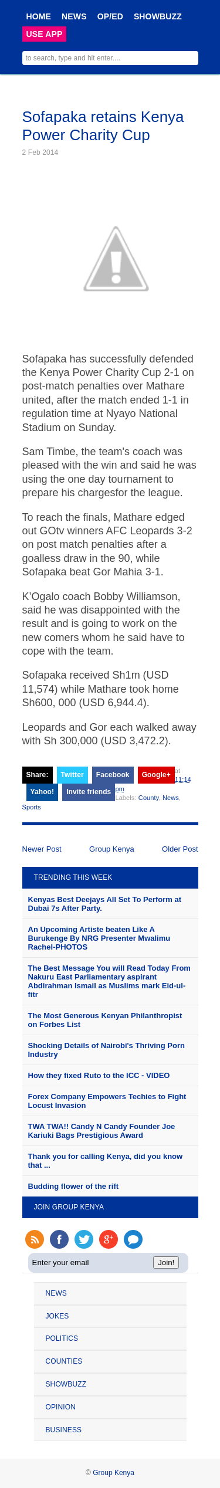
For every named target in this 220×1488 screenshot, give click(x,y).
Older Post (180, 849)
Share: (37, 775)
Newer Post (42, 849)
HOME (39, 16)
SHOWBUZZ (158, 16)
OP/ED (110, 16)
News (171, 797)
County (148, 797)
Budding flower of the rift (73, 1186)
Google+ (156, 775)
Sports (31, 807)
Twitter (72, 775)
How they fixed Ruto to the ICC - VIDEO (99, 1075)
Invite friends (88, 792)
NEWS (74, 16)
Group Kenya (111, 849)
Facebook (113, 775)
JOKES (57, 1316)
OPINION (61, 1407)
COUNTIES (64, 1361)
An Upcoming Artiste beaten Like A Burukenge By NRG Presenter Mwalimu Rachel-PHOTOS (99, 938)
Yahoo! (43, 792)
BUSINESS (64, 1430)
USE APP (44, 34)
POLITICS (62, 1338)
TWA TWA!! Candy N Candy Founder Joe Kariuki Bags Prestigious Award (101, 1131)
